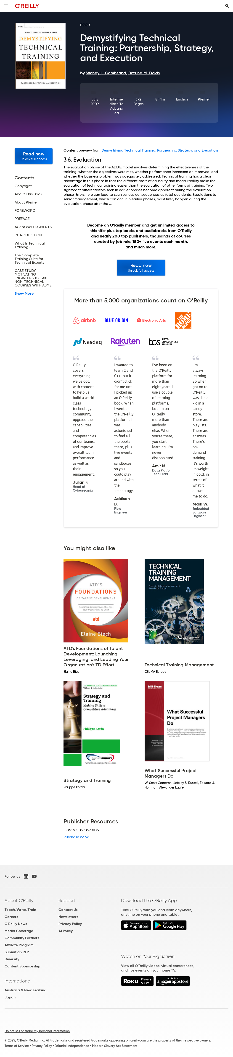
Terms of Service (17, 1046)
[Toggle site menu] (5, 5)
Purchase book (76, 837)
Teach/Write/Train (20, 909)
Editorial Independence (72, 1046)
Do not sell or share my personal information (37, 1031)
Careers (11, 916)
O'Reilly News (16, 923)
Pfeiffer (204, 99)
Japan (10, 997)
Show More (24, 293)
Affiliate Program (19, 945)
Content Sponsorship (22, 966)
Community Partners (22, 938)
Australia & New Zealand (25, 990)
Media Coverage (19, 930)
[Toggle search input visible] (227, 5)
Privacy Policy (70, 923)
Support (66, 900)
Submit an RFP (17, 952)
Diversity (12, 959)
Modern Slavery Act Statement (114, 1046)
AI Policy (65, 930)
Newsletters (68, 916)
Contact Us (67, 909)
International (18, 981)
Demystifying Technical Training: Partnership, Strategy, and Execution (159, 150)
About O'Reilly (19, 900)
